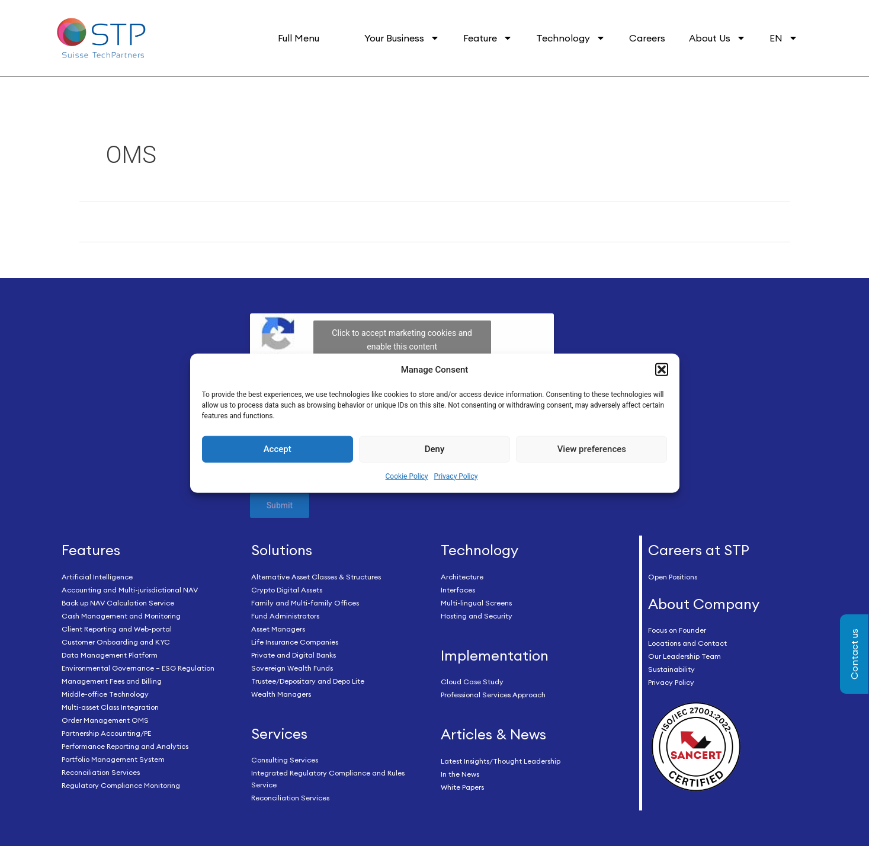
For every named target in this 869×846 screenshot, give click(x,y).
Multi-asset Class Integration (110, 707)
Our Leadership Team (684, 656)
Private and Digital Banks (293, 654)
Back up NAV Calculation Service (118, 602)
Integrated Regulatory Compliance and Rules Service (328, 778)
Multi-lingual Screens (476, 602)
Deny (435, 449)
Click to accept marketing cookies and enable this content (402, 339)
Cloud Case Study (472, 681)
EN (783, 38)
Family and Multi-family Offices (305, 602)
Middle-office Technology (105, 694)
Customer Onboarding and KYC (116, 641)
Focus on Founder (677, 630)
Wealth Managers (281, 694)
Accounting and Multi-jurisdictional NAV (130, 589)
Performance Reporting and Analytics (125, 746)
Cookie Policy (407, 476)
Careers (647, 38)
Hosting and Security (476, 615)
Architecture (462, 576)
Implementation (495, 655)
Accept (277, 449)
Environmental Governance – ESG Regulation (138, 668)
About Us (717, 38)
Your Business (402, 38)
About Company (703, 604)
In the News (460, 774)
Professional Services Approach (493, 694)
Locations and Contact (687, 643)
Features (91, 550)
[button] (662, 370)
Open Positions (672, 576)
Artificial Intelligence (97, 576)
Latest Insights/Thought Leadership (500, 761)
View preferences (591, 449)
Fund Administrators (285, 615)
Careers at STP (698, 550)
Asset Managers (278, 628)
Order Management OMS (105, 720)
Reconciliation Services (101, 772)
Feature (487, 38)
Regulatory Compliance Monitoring (121, 785)
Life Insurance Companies (294, 641)
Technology (570, 38)
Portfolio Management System (113, 759)
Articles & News (493, 734)
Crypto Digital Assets (286, 589)
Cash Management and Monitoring (121, 615)
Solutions (281, 550)
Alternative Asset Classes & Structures (316, 576)
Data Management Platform (110, 654)
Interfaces (458, 589)
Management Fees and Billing (112, 681)
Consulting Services (284, 759)
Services (279, 733)
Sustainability (671, 669)
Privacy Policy (456, 476)
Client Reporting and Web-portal (117, 628)
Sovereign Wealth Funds (292, 668)
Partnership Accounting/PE (106, 733)
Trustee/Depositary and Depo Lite (307, 681)
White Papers (462, 787)
